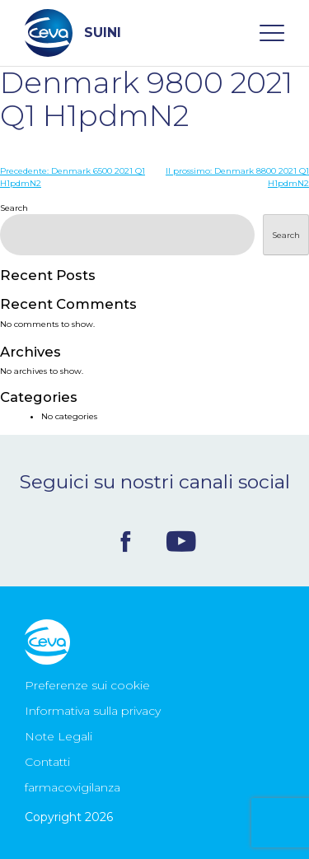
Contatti (47, 761)
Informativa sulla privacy (93, 710)
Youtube (181, 541)
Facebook (125, 541)
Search (14, 208)
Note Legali (58, 736)
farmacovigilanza (72, 787)
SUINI (73, 33)
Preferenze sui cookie (87, 685)
